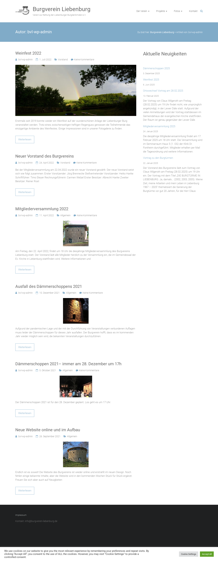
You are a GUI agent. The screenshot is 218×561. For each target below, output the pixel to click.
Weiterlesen (24, 139)
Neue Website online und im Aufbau (47, 429)
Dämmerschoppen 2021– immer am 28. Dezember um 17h (68, 363)
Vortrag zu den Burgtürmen (158, 157)
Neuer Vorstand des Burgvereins (44, 156)
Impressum (21, 515)
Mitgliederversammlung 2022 (41, 208)
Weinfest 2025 (151, 79)
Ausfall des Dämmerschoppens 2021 (48, 286)
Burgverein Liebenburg (61, 9)
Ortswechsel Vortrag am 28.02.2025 (163, 90)
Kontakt (193, 11)
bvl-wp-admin (25, 59)
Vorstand (63, 59)
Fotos (177, 11)
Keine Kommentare (84, 59)
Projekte (160, 11)
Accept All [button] (207, 554)
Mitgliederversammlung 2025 (159, 126)
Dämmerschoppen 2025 (156, 68)
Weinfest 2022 (28, 53)
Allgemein (65, 215)
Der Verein (141, 11)
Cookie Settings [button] (188, 554)
